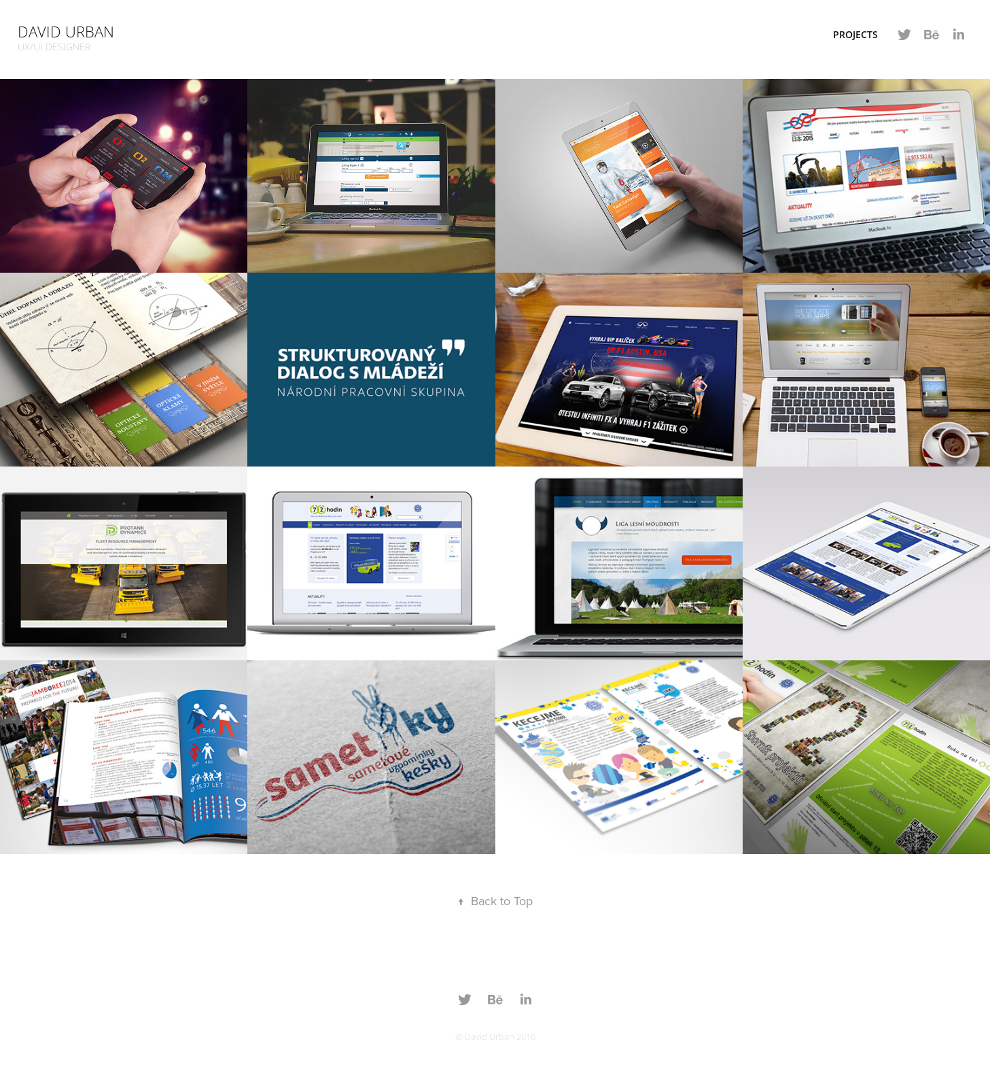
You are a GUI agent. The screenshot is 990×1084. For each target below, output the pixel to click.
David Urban (66, 31)
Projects (855, 34)
